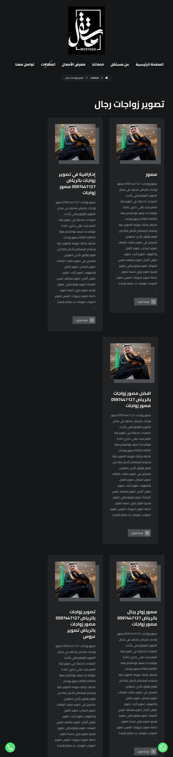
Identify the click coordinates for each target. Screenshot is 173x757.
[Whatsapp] (163, 747)
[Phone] (10, 747)
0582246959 (73, 701)
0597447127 (73, 695)
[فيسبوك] (130, 668)
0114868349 (73, 707)
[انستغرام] (121, 668)
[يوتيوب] (112, 668)
